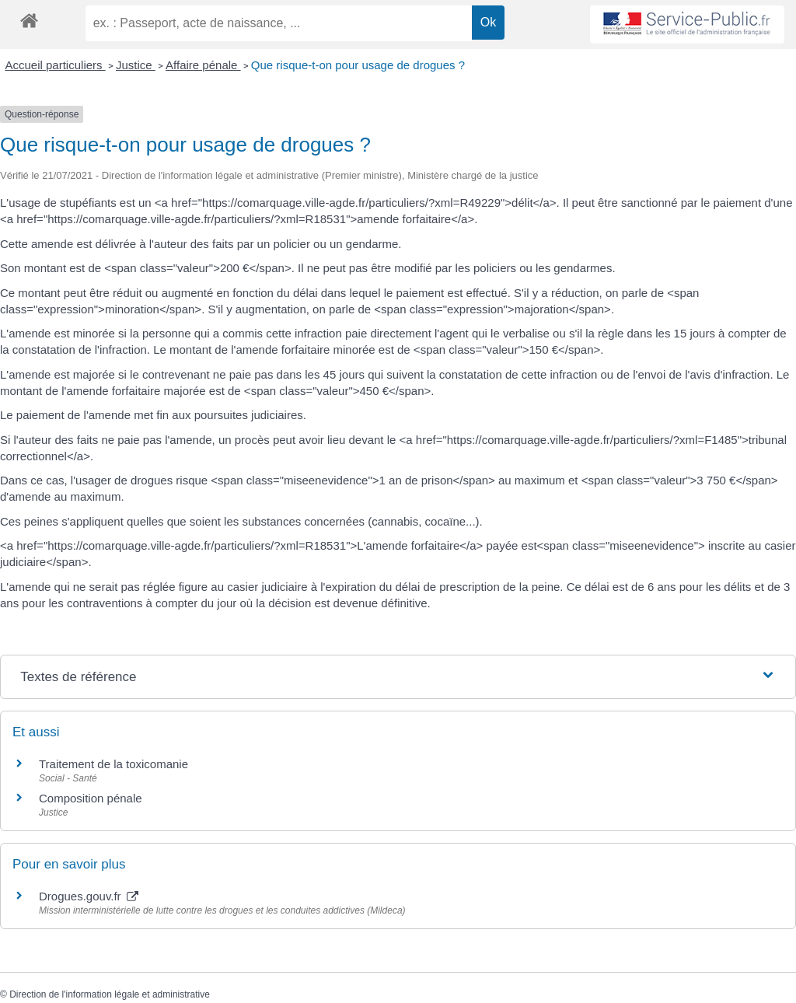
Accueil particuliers (55, 65)
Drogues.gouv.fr (88, 896)
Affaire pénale (203, 65)
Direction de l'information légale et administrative (109, 994)
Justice (135, 65)
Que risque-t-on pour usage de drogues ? (358, 65)
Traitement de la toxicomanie (113, 764)
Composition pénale (90, 798)
